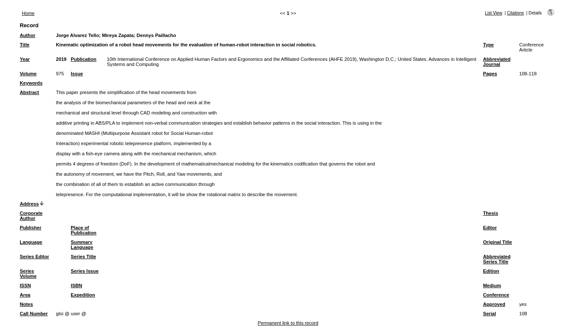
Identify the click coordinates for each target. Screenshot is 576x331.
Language (31, 242)
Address (29, 203)
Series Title (83, 256)
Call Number (34, 313)
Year (25, 59)
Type (488, 44)
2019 (61, 59)
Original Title (497, 242)
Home (28, 13)
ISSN (25, 285)
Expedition (83, 294)
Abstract (29, 92)
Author (27, 35)
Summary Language (82, 245)
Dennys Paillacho (156, 35)
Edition (491, 271)
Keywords (31, 83)
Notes (26, 304)
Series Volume (28, 273)
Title (24, 44)
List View (493, 13)
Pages (490, 73)
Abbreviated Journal (496, 62)
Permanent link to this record (288, 322)
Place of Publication (83, 230)
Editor (489, 227)
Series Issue (84, 271)
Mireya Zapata (118, 35)
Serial (489, 313)
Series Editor (34, 256)
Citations (515, 13)
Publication (83, 59)
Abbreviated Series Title (496, 259)
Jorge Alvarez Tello (77, 35)
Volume (28, 73)
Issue (77, 73)
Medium (492, 285)
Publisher (30, 227)
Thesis (490, 213)
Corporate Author (31, 216)
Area (25, 294)
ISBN (76, 285)
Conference (496, 294)
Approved (494, 304)
